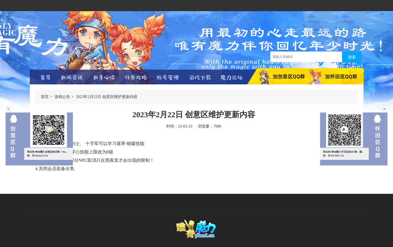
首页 (45, 97)
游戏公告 (62, 97)
